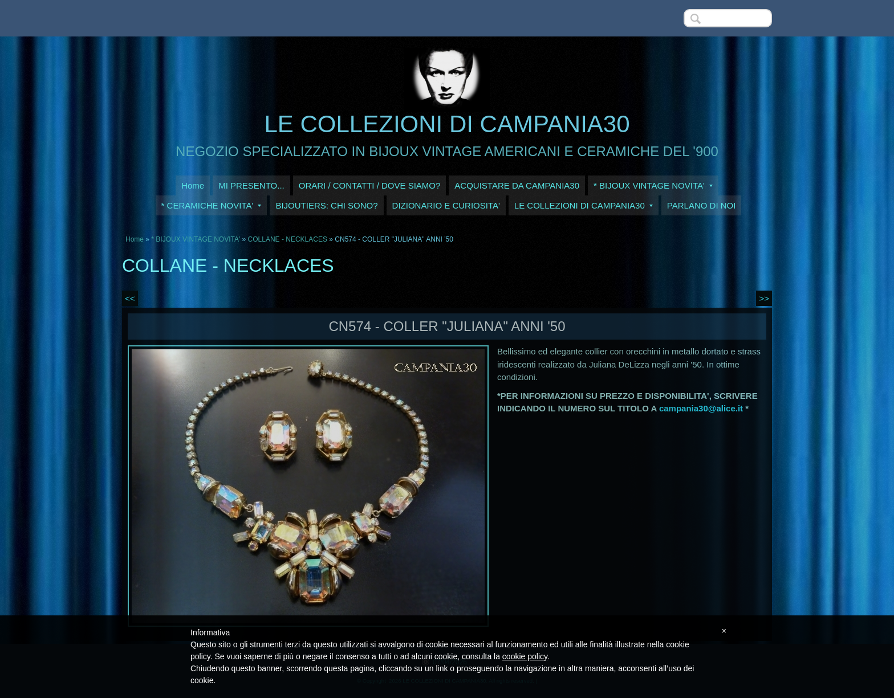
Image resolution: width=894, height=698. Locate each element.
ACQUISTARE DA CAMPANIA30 (516, 185)
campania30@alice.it (701, 408)
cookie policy (524, 656)
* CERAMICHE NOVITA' (211, 205)
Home (192, 185)
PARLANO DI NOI (701, 205)
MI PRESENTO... (251, 185)
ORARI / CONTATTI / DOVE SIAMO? (370, 185)
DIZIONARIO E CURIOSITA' (446, 205)
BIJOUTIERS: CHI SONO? (326, 205)
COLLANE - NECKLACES (287, 239)
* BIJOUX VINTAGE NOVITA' (653, 185)
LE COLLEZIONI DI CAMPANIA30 (446, 124)
